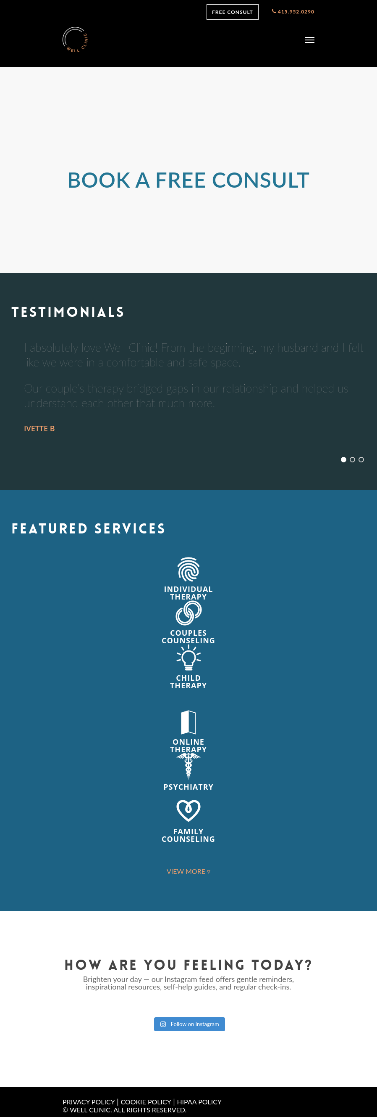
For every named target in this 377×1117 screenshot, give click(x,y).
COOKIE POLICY (145, 1102)
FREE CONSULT (232, 12)
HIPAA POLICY (199, 1102)
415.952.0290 (293, 12)
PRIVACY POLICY (89, 1102)
